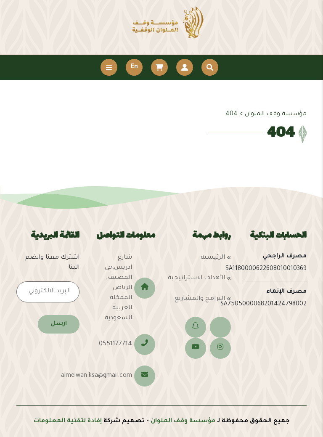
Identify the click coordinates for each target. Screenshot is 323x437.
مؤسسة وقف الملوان (183, 421)
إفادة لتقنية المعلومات (68, 421)
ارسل (58, 324)
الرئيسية (213, 257)
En (134, 67)
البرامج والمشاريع (200, 299)
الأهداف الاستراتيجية (196, 278)
